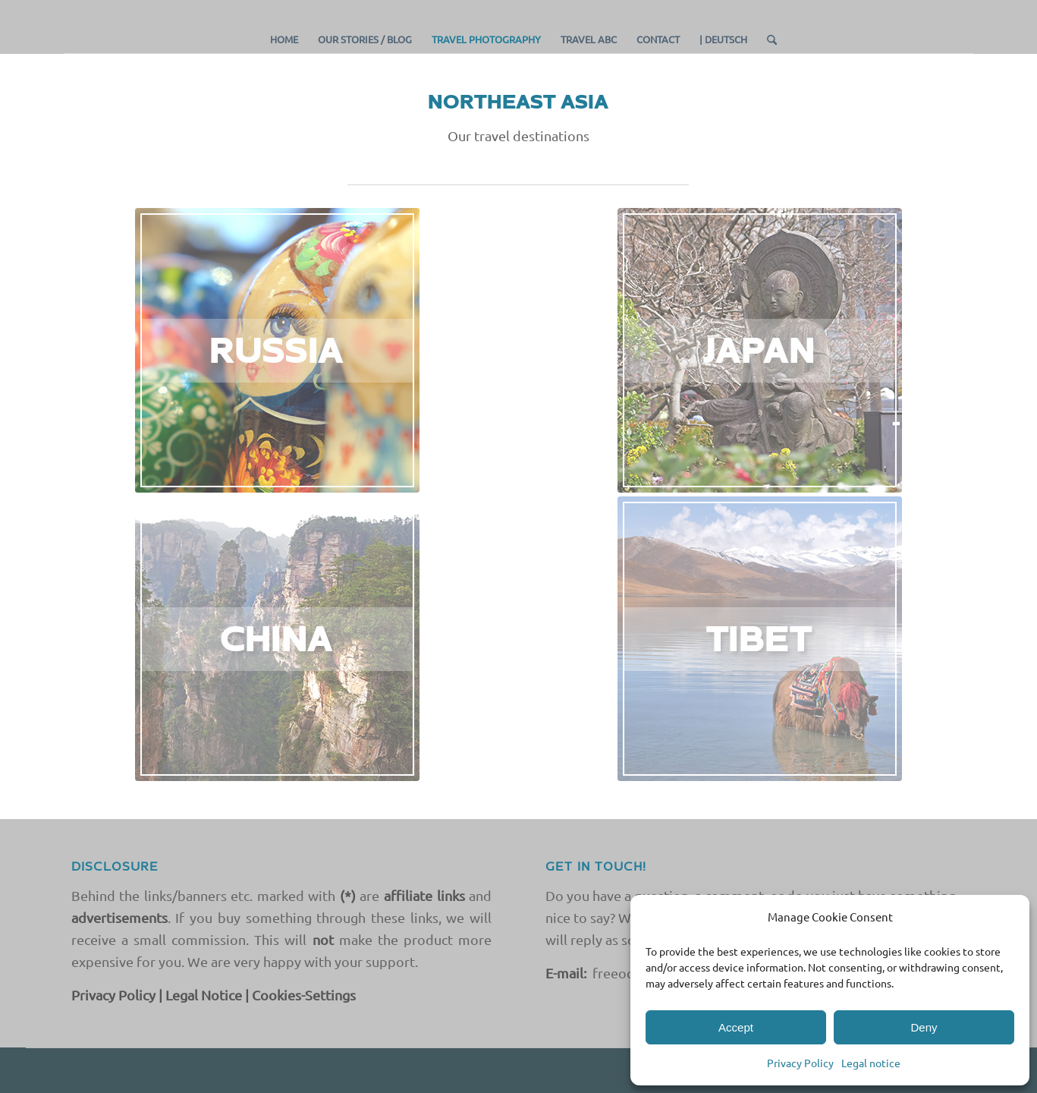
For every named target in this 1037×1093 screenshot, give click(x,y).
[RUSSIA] (277, 350)
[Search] (767, 39)
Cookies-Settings (304, 995)
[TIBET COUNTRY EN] (759, 638)
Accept (735, 1027)
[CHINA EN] (277, 638)
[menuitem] (284, 39)
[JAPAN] (759, 350)
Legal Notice (203, 995)
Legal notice (870, 1062)
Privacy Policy (800, 1062)
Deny (923, 1027)
